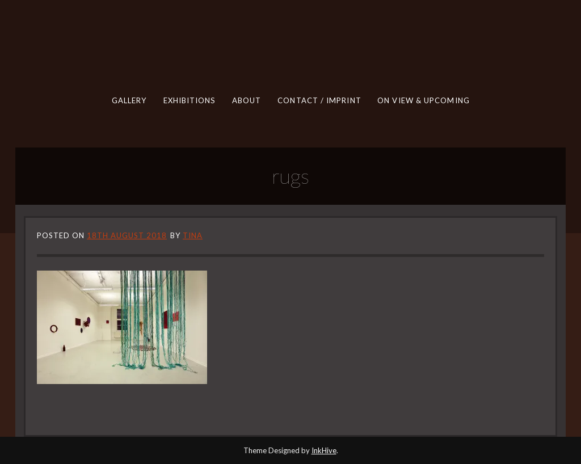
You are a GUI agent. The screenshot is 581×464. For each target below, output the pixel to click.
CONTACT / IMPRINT (319, 100)
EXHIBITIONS (189, 100)
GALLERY (129, 100)
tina (193, 235)
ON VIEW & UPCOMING (423, 100)
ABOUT (247, 100)
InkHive (323, 450)
